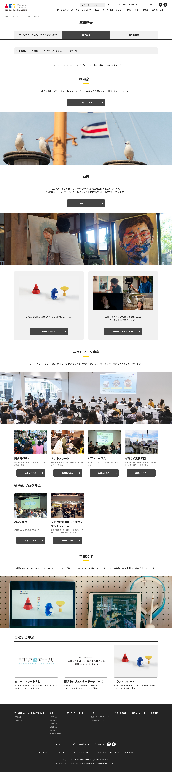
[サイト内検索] (94, 4)
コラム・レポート (159, 10)
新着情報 (154, 713)
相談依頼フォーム (97, 720)
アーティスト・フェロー (112, 10)
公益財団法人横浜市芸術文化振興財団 (91, 763)
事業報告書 (134, 35)
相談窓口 (22, 50)
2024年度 (53, 727)
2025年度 (53, 723)
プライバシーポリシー (61, 753)
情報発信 (73, 50)
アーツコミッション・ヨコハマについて (74, 10)
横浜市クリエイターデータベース (143, 4)
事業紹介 (86, 35)
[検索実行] (82, 5)
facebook (165, 5)
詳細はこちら (30, 473)
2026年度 (53, 720)
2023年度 (53, 730)
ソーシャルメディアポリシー (83, 753)
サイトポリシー (44, 753)
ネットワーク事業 (54, 50)
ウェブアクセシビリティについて (108, 753)
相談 (129, 10)
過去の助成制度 (48, 331)
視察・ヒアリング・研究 (100, 717)
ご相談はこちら (85, 102)
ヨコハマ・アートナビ (118, 4)
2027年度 (53, 717)
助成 (97, 10)
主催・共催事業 (141, 10)
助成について (85, 203)
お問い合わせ (129, 753)
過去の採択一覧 (56, 733)
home (6, 17)
